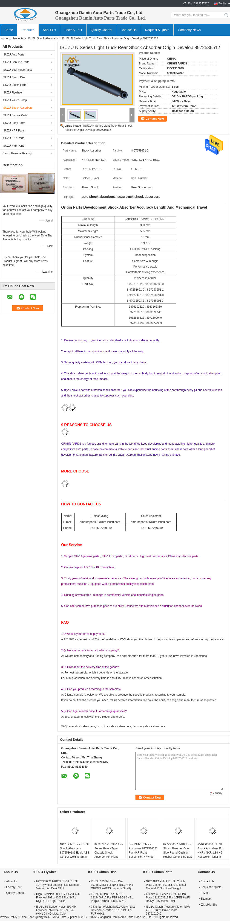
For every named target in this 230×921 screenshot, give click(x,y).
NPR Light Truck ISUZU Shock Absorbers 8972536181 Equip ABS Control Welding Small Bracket (74, 853)
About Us (49, 30)
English (222, 3)
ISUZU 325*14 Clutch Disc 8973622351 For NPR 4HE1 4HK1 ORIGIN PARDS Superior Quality (112, 885)
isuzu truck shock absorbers (114, 726)
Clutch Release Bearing (17, 153)
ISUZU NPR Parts (14, 130)
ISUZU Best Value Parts (17, 69)
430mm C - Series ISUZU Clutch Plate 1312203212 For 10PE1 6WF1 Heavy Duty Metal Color (168, 897)
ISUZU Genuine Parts (16, 62)
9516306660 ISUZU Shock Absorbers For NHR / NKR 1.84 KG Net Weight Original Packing (210, 853)
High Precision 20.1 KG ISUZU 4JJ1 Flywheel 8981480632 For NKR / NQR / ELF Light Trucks (58, 897)
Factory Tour (73, 30)
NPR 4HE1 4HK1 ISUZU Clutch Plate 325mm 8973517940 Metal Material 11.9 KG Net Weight (166, 885)
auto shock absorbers (82, 726)
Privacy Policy (8, 917)
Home (8, 30)
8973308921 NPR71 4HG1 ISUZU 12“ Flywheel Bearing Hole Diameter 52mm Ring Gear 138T (58, 885)
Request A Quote (157, 30)
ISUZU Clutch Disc (14, 77)
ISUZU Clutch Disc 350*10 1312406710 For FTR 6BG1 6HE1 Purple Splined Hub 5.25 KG (112, 897)
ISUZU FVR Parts (13, 145)
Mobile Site (209, 904)
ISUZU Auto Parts (13, 54)
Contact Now (155, 118)
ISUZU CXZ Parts (13, 138)
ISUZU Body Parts (14, 123)
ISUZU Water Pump (15, 100)
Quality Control (101, 30)
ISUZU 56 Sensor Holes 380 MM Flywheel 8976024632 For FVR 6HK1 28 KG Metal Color (56, 910)
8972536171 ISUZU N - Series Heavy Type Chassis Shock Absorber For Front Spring (108, 853)
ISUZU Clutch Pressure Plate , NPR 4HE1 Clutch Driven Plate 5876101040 (168, 910)
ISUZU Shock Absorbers (43, 38)
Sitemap (206, 898)
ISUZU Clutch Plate (14, 85)
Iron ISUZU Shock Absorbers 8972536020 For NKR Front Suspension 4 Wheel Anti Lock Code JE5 (143, 853)
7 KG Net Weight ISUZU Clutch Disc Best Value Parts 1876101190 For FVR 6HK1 (113, 910)
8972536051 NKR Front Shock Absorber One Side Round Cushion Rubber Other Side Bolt (178, 850)
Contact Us (128, 30)
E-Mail (204, 893)
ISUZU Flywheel (13, 92)
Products (27, 30)
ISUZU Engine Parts (15, 115)
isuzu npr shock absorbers (149, 726)
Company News (189, 30)
